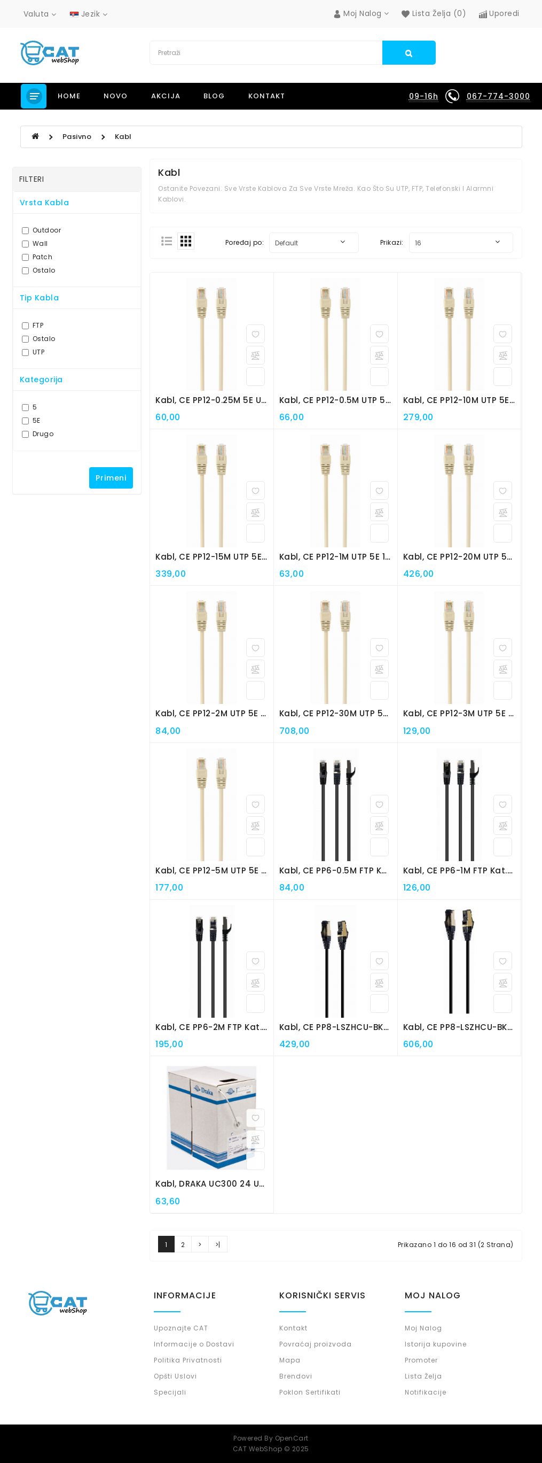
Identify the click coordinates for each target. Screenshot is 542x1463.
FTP (33, 325)
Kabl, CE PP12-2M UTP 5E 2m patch (229, 713)
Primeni (111, 478)
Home (69, 96)
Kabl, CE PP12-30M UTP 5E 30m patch (358, 713)
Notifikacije (425, 1392)
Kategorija (41, 379)
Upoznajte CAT (181, 1328)
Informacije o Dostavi (194, 1344)
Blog (214, 96)
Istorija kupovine (436, 1344)
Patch (37, 256)
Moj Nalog (423, 1328)
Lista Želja (423, 1376)
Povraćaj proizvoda (315, 1344)
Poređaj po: (244, 242)
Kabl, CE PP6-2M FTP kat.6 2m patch (233, 1027)
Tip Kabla (39, 297)
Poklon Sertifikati (310, 1392)
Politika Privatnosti (188, 1360)
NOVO (116, 96)
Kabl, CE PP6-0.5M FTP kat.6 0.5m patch (365, 870)
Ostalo (39, 270)
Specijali (170, 1392)
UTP (33, 352)
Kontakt (266, 96)
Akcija (165, 96)
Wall (35, 243)
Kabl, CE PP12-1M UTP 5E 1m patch (350, 556)
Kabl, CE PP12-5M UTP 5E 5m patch (229, 870)
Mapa (290, 1360)
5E (31, 420)
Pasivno (77, 136)
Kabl (123, 136)
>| (218, 1244)
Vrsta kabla (44, 202)
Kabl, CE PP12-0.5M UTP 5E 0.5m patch (361, 400)
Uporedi (499, 13)
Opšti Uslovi (175, 1376)
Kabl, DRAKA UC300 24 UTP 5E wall (229, 1183)
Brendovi (295, 1376)
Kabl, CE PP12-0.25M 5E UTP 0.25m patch (242, 400)
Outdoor (41, 230)
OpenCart (292, 1438)
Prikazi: (392, 242)
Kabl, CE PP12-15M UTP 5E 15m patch (232, 556)
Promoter (421, 1360)
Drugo (38, 433)
